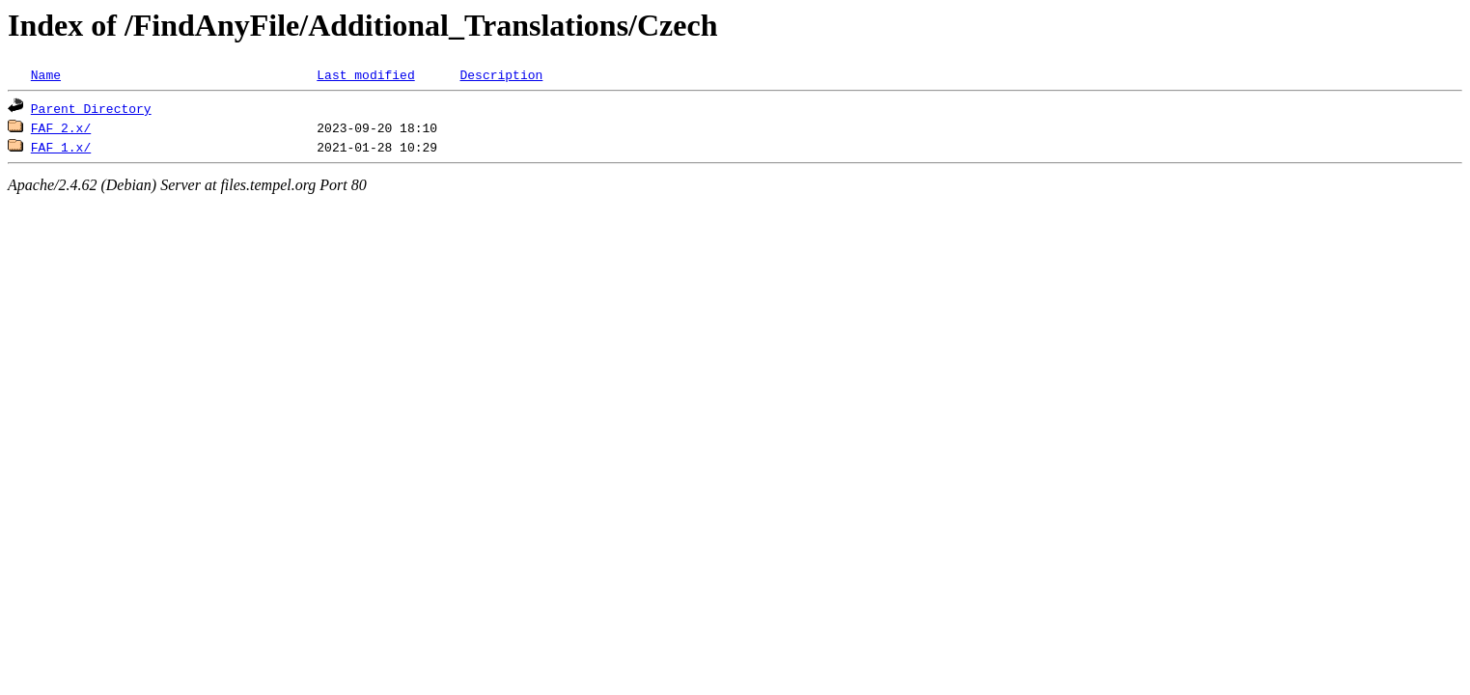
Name (46, 74)
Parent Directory (91, 108)
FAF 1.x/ (61, 146)
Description (500, 74)
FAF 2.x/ (61, 127)
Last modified (365, 74)
